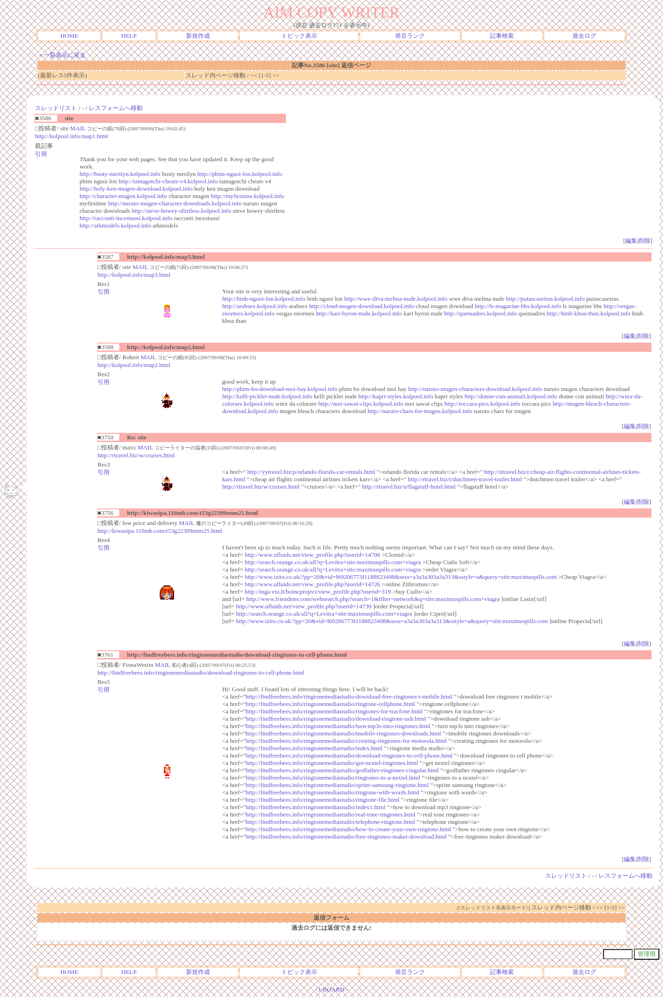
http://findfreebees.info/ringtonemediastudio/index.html (314, 748)
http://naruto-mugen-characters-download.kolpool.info (475, 388)
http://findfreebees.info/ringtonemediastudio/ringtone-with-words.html (332, 792)
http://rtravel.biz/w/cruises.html (136, 455)
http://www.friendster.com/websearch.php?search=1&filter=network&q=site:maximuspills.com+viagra (373, 598)
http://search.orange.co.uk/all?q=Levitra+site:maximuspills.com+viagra (333, 562)
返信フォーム (331, 917)
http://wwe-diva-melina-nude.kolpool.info (396, 298)
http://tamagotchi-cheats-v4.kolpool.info (168, 181)
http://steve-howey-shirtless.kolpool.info (181, 210)
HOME (69, 35)
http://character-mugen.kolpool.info (123, 195)
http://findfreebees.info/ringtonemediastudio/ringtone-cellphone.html (330, 703)
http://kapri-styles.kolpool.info (395, 396)
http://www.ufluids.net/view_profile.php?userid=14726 (312, 584)
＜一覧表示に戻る (62, 55)
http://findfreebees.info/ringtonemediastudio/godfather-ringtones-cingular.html (342, 770)
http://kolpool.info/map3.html (134, 274)
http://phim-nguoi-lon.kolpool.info (240, 173)
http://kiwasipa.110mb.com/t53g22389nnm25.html (160, 530)
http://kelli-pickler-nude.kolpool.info (267, 396)
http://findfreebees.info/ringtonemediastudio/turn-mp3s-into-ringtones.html (338, 726)
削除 (645, 240)
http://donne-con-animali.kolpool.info (511, 396)
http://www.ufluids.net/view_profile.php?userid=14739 (304, 606)
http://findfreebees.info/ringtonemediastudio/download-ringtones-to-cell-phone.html (201, 672)
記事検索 (502, 35)
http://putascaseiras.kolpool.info (545, 298)
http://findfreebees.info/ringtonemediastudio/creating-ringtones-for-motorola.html (346, 740)
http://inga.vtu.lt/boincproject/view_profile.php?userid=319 (318, 591)
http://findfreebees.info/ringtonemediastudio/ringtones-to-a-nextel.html (333, 777)
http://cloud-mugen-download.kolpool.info (361, 306)
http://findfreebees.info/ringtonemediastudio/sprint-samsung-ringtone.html (337, 784)
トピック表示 (299, 35)
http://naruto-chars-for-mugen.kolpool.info (419, 411)
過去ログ (584, 35)
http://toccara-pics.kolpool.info (482, 403)
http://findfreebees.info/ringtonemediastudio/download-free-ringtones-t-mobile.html (349, 696)
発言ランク (410, 35)
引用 (41, 154)
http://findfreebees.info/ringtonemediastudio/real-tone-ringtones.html (331, 814)
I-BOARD (331, 989)
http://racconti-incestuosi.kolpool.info (126, 218)
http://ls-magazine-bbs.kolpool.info (518, 306)
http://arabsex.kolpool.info (254, 306)
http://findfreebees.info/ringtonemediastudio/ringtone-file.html (323, 799)
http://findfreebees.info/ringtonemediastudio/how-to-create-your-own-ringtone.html (348, 829)
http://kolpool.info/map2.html (134, 364)
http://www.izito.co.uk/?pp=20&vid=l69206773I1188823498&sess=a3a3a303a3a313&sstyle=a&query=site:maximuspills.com (401, 576)
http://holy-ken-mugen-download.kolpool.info (136, 188)
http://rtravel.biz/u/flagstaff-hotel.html (408, 486)
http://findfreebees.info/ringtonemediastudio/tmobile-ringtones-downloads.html (343, 733)
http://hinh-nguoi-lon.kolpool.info (263, 298)
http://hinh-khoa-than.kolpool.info (588, 313)
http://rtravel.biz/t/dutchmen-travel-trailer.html (465, 479)
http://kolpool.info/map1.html (71, 136)
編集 (631, 240)
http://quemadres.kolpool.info (480, 313)
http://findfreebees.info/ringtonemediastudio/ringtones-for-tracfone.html (334, 711)
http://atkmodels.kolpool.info (115, 225)
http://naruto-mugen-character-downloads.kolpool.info (175, 203)
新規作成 (198, 35)
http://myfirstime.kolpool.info (247, 195)
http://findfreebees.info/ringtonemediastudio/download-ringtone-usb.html (336, 718)
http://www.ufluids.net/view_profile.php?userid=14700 (312, 554)
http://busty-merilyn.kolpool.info (120, 173)
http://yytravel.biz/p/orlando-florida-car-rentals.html (311, 471)
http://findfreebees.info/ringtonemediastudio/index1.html (316, 807)
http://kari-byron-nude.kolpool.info (359, 313)
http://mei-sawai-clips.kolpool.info (360, 403)
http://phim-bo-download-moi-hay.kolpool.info (279, 388)
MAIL (78, 128)
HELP (128, 35)
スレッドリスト (56, 108)
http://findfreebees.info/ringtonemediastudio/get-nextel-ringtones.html (332, 762)
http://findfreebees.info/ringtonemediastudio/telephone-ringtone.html (330, 821)
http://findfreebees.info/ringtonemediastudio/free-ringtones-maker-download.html (346, 836)
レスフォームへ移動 (116, 108)
